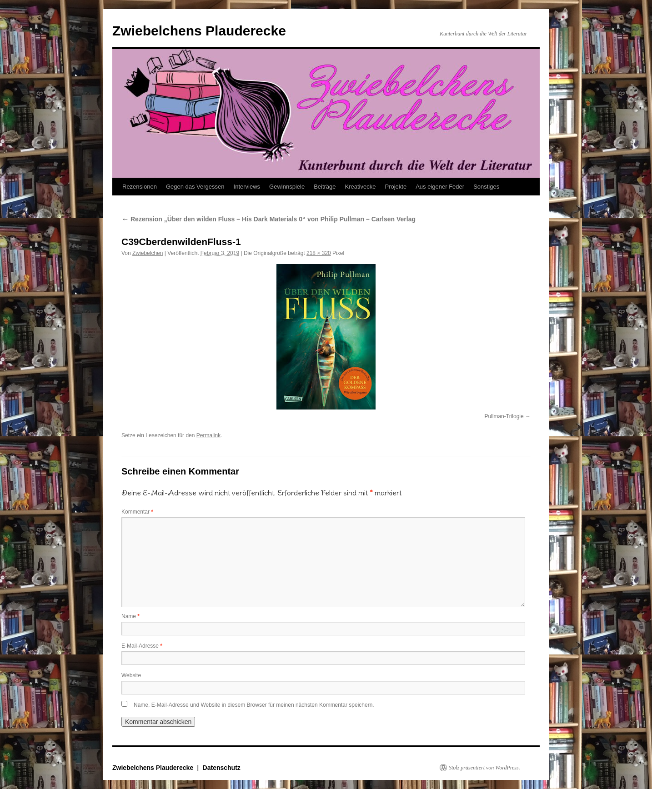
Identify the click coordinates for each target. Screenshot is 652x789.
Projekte (395, 186)
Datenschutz (222, 767)
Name (130, 616)
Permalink (208, 435)
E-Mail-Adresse (141, 646)
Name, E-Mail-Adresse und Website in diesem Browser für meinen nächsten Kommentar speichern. (254, 705)
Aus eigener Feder (440, 186)
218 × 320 (318, 253)
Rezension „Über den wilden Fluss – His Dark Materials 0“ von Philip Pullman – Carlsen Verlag (268, 219)
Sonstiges (486, 186)
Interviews (247, 186)
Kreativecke (360, 186)
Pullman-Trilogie (503, 416)
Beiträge (325, 186)
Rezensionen (139, 186)
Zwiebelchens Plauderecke (199, 30)
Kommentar (137, 512)
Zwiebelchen (147, 253)
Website (131, 675)
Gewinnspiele (287, 186)
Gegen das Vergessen (195, 186)
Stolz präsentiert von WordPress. (484, 767)
